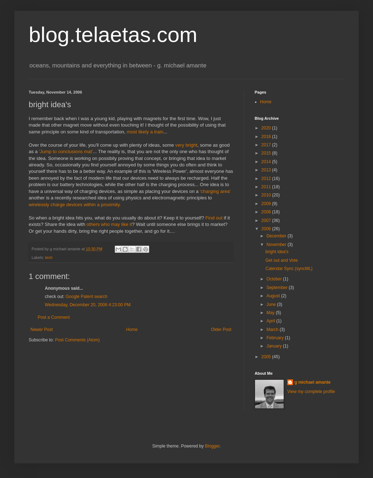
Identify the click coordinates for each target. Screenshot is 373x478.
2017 (266, 144)
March (273, 329)
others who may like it (109, 224)
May (271, 312)
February (275, 337)
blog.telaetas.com (113, 35)
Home (132, 329)
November (277, 244)
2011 (266, 186)
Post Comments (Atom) (77, 339)
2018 (266, 136)
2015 (266, 153)
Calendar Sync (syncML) (288, 268)
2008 (266, 211)
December (277, 235)
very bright (186, 145)
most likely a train (145, 131)
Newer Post (41, 329)
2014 (266, 161)
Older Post (221, 329)
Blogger (212, 446)
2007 (266, 220)
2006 (266, 228)
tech (48, 257)
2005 (266, 356)
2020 (266, 128)
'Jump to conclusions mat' (66, 151)
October (274, 278)
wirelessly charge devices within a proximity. (75, 204)
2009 (266, 203)
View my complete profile (311, 391)
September (277, 287)
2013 (266, 169)
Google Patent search (86, 296)
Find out (214, 218)
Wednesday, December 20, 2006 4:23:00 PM (88, 304)
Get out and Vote (281, 260)
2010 (266, 195)
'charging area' (215, 191)
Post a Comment (54, 317)
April (271, 320)
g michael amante (312, 382)
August (273, 295)
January (274, 346)
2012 (266, 178)
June (271, 304)
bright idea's (276, 251)
